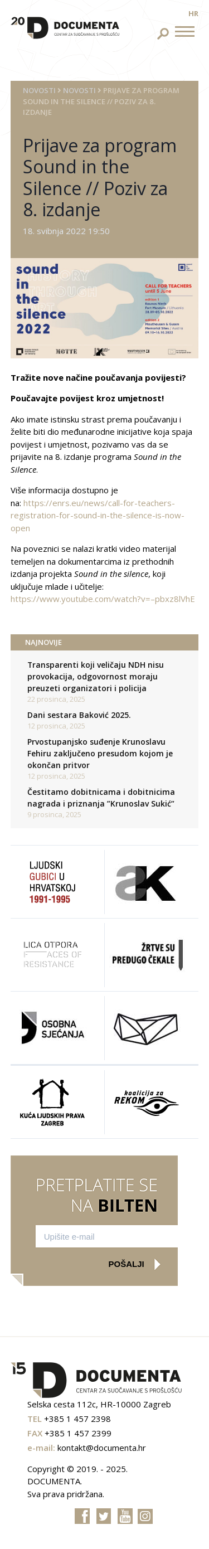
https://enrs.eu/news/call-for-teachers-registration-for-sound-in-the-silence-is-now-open (97, 515)
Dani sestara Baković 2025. (79, 715)
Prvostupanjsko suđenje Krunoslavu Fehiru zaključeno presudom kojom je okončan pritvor (100, 753)
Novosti (39, 90)
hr (193, 13)
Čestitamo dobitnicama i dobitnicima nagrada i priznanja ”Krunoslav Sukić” (101, 797)
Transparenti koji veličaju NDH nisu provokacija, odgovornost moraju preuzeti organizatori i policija (95, 676)
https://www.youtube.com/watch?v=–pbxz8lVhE (103, 598)
